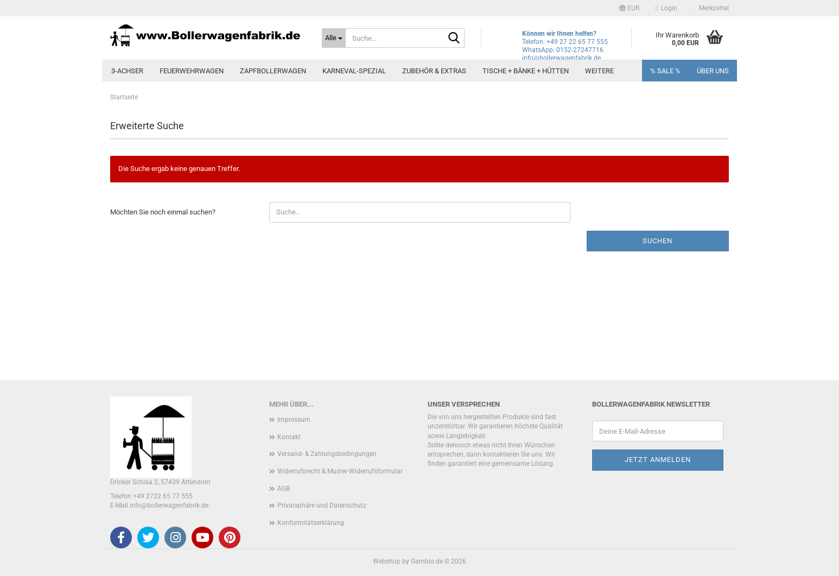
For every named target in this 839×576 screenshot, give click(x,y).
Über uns (713, 71)
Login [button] (666, 8)
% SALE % (665, 71)
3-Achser (127, 71)
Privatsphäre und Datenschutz (321, 505)
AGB (283, 488)
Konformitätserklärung (310, 523)
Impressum (293, 419)
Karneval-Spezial (354, 71)
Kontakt (289, 437)
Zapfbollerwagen (273, 71)
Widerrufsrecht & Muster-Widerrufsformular (340, 471)
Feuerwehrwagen (192, 71)
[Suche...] (334, 38)
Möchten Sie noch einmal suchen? (162, 212)
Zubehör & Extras (434, 71)
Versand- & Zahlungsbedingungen (327, 454)
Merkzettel (711, 8)
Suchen (657, 241)
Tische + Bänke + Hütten (525, 71)
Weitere (599, 71)
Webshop (387, 561)
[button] (629, 8)
